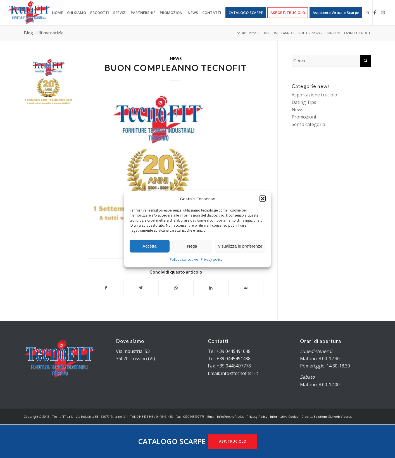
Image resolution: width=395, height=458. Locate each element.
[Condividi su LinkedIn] (211, 288)
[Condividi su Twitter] (140, 288)
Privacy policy (211, 259)
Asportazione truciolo (314, 95)
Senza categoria (308, 124)
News (176, 58)
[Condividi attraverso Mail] (246, 288)
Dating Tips (304, 102)
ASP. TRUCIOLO (232, 441)
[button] (262, 198)
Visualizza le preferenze (240, 246)
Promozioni (304, 117)
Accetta (149, 246)
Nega (192, 246)
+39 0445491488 (233, 358)
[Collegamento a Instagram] (383, 12)
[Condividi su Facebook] (105, 288)
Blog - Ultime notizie (43, 32)
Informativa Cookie (284, 416)
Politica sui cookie (184, 259)
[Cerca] (368, 12)
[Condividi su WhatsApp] (176, 288)
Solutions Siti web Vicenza (333, 416)
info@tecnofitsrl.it (239, 373)
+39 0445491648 (233, 351)
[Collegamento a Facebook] (374, 12)
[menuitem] (57, 12)
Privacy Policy (257, 416)
